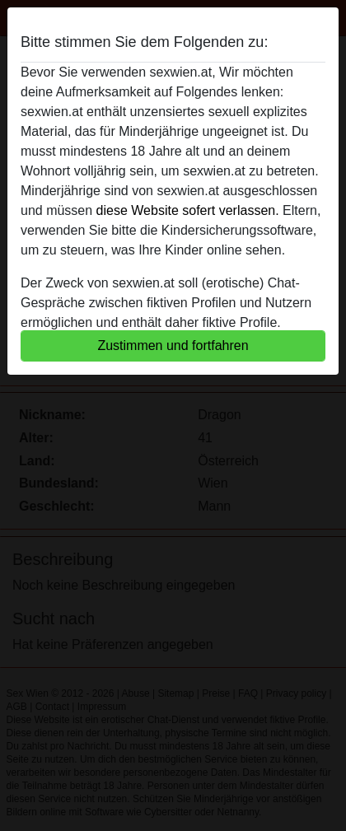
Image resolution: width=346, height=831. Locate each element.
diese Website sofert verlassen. (187, 210)
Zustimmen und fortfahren (172, 345)
